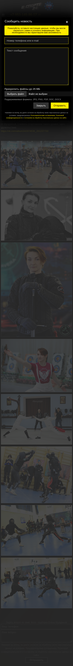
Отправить (60, 105)
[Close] (67, 22)
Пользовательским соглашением (43, 115)
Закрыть (41, 105)
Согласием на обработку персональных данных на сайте (45, 118)
